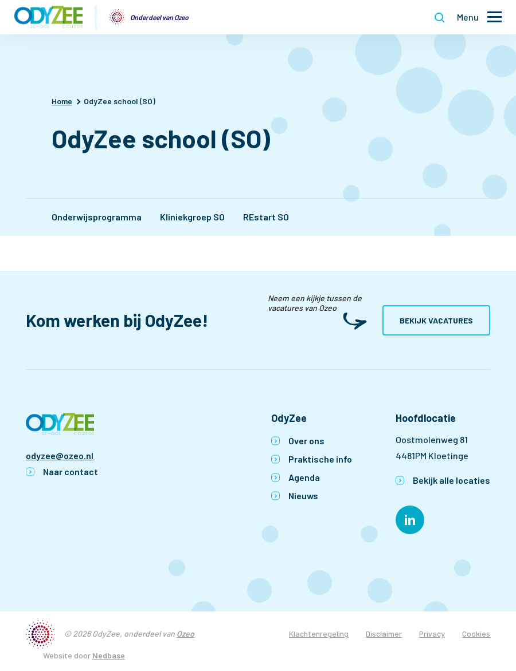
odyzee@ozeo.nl (59, 455)
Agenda (304, 477)
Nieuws (303, 495)
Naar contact (70, 471)
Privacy (432, 633)
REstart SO (266, 216)
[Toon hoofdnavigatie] (479, 17)
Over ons (306, 440)
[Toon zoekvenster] (439, 17)
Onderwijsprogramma (97, 216)
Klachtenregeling (319, 633)
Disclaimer (384, 633)
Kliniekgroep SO (192, 216)
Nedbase (108, 655)
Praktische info (320, 458)
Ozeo (185, 633)
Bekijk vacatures (436, 320)
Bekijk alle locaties (451, 480)
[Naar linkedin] (410, 520)
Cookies (476, 633)
